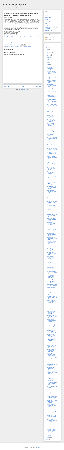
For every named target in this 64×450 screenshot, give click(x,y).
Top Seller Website (14, 37)
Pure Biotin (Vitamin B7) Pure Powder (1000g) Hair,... (51, 246)
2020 (47, 50)
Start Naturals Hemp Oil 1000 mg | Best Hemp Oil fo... (51, 346)
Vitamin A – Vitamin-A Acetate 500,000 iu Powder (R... (51, 168)
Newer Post (6, 86)
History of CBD (47, 23)
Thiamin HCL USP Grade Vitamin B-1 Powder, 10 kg (52, 176)
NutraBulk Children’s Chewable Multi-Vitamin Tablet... (52, 238)
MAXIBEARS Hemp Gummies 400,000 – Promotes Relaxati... (51, 354)
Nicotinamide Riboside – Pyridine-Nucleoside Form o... (51, 164)
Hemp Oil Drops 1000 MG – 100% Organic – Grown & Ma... (52, 350)
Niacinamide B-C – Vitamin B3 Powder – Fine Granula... (51, 223)
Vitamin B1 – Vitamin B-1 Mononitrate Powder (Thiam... (51, 180)
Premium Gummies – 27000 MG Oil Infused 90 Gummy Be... (51, 320)
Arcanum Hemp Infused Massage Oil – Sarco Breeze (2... (51, 405)
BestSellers (9, 46)
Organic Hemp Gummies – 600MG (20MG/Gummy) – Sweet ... (52, 339)
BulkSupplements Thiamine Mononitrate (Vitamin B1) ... (51, 234)
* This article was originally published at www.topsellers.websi (15, 42)
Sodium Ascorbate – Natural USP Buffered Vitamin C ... (51, 219)
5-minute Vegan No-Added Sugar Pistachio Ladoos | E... (52, 264)
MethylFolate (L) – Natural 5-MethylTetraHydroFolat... (52, 101)
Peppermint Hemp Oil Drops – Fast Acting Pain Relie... (51, 393)
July (48, 60)
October (48, 55)
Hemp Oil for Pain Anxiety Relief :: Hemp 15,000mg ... (52, 401)
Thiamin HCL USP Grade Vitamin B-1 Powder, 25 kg (52, 149)
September (49, 57)
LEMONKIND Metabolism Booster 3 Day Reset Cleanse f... (52, 290)
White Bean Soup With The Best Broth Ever (51, 76)
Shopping (25, 46)
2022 (47, 47)
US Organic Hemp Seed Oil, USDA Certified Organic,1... (51, 426)
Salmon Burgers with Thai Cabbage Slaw (52, 365)
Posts (47, 37)
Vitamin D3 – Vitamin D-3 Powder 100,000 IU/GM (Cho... (52, 215)
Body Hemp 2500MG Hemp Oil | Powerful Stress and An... (51, 430)
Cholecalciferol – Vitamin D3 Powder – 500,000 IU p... (51, 112)
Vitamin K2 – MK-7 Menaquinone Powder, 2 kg (52, 161)
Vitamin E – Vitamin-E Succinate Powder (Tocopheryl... (51, 172)
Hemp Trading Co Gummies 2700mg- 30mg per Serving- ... (51, 324)
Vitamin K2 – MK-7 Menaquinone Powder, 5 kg (52, 131)
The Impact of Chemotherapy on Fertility (51, 68)
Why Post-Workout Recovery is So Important (50, 268)
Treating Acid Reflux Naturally (51, 282)
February (49, 435)
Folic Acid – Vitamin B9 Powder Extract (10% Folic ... (51, 208)
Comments (48, 39)
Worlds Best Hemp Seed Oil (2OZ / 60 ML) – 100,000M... (51, 312)
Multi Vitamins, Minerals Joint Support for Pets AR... (51, 92)
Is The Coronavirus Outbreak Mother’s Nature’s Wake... (51, 276)
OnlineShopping (20, 46)
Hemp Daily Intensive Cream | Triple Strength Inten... (52, 361)
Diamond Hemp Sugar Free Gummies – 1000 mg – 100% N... (51, 301)
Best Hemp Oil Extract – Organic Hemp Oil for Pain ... (51, 368)
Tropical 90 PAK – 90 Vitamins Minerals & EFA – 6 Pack (51, 261)
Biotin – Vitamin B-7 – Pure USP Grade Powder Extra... (51, 124)
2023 (47, 45)
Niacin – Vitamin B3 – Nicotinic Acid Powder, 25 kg (51, 191)
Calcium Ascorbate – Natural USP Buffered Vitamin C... (51, 227)
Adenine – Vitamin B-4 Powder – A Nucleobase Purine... (52, 157)
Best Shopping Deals (15, 4)
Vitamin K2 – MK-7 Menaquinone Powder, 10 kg (51, 116)
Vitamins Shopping (48, 30)
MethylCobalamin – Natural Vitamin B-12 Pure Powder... (51, 96)
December (49, 52)
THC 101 (46, 25)
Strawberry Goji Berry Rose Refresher (51, 280)
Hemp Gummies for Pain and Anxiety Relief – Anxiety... (51, 327)
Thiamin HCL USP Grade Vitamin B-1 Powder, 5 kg (52, 202)
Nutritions (46, 15)
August (48, 59)
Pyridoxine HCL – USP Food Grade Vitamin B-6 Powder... (52, 187)
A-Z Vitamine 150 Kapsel (51, 205)
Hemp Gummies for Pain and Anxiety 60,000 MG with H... (52, 316)
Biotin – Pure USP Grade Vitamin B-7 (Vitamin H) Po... (52, 105)
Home (22, 86)
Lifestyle (46, 19)
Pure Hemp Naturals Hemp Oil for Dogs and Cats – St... (52, 372)
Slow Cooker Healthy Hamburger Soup (51, 424)
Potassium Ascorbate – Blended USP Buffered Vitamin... (51, 195)
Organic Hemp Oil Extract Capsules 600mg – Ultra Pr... (52, 297)
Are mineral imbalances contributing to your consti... (51, 81)
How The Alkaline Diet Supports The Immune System (51, 72)
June (48, 62)
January (48, 437)
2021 (47, 49)
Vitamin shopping (48, 17)
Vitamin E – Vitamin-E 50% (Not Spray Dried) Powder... (52, 212)
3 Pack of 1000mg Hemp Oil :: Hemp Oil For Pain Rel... (52, 409)
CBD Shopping (47, 21)
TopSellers (29, 46)
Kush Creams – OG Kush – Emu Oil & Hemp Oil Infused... (52, 376)
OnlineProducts (14, 46)
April (48, 65)
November (49, 54)
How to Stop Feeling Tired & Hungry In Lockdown (52, 285)
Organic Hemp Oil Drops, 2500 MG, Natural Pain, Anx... (52, 358)
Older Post (38, 86)
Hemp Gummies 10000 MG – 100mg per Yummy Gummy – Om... (52, 331)
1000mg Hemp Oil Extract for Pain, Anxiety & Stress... (52, 383)
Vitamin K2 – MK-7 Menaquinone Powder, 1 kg (52, 198)
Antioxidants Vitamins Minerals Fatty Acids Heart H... (51, 85)
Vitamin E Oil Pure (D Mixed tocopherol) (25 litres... (51, 145)
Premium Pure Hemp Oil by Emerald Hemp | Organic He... (51, 412)
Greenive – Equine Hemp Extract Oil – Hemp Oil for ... (52, 397)
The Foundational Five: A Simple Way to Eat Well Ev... (52, 272)
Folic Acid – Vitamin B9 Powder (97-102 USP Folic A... (51, 153)
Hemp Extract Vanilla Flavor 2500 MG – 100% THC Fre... (51, 379)
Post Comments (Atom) (25, 89)
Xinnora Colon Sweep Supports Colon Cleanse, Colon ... (51, 293)
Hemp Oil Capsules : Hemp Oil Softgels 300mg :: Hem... (51, 335)
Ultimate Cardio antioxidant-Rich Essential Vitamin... (51, 249)
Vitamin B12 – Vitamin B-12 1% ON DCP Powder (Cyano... (52, 142)
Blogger (38, 447)
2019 (47, 439)
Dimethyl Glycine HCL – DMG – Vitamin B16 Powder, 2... (51, 183)
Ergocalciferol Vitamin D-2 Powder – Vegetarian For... (52, 128)
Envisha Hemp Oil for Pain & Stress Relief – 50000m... (52, 305)
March (48, 433)
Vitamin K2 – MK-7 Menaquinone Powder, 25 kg (51, 109)
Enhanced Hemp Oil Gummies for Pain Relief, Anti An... (51, 309)
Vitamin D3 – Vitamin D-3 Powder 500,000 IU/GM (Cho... (52, 138)
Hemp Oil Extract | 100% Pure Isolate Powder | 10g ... (51, 416)
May (48, 64)
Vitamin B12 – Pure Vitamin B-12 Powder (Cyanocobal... (51, 120)
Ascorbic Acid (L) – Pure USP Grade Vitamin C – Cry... (52, 89)
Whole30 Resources (51, 287)
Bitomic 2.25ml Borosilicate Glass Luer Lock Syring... (52, 420)
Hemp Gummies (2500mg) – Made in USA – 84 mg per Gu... (52, 343)
